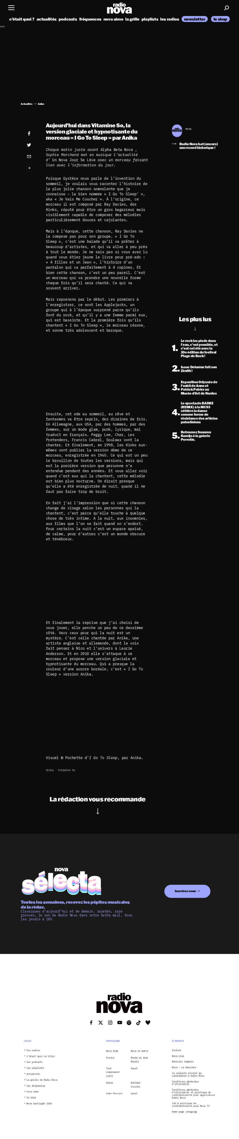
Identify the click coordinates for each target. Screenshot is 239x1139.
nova (188, 129)
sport (134, 1093)
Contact (176, 1050)
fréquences (90, 19)
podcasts (68, 19)
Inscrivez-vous (185, 891)
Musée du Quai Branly (139, 1059)
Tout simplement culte (113, 1072)
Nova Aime (112, 1050)
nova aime (113, 19)
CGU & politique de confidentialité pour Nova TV (190, 1104)
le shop (220, 19)
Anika (50, 770)
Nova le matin (139, 1050)
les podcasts (35, 1062)
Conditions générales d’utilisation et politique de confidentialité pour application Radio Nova (193, 1093)
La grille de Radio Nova (42, 1080)
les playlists (35, 1068)
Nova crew (178, 1056)
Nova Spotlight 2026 (39, 1103)
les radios (169, 19)
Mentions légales (182, 1061)
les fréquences (36, 1086)
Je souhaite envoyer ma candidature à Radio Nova (188, 1074)
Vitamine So (66, 770)
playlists (150, 19)
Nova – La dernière (184, 1067)
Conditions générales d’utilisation (185, 1083)
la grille (132, 19)
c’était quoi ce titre (41, 1056)
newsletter (194, 19)
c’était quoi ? (22, 19)
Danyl (134, 1068)
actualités (47, 19)
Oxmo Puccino (114, 1093)
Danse (109, 1082)
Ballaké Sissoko (135, 1084)
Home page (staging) (184, 1111)
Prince (110, 1057)
